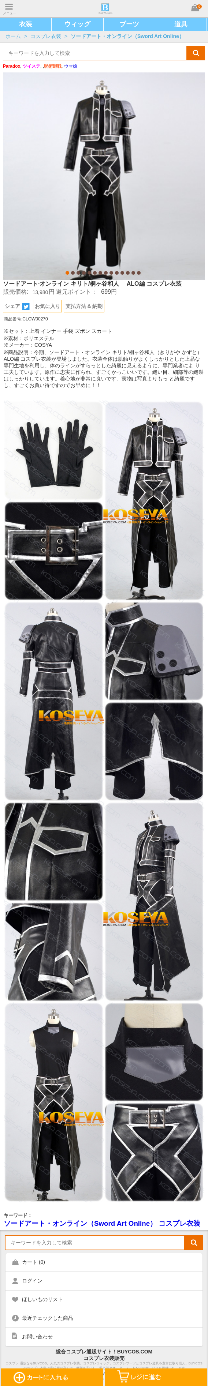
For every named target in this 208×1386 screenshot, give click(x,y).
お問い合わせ (37, 1337)
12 (128, 273)
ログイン (32, 1281)
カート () (33, 1262)
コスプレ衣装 (45, 36)
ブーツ (129, 24)
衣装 (25, 24)
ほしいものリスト (42, 1299)
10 (117, 273)
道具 (180, 24)
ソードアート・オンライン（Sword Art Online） (127, 36)
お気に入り (47, 306)
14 (139, 273)
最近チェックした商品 (47, 1318)
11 (122, 273)
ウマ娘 (70, 66)
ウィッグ (77, 24)
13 (133, 273)
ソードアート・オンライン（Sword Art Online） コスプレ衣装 (102, 1223)
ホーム (13, 36)
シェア (17, 306)
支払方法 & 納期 (84, 306)
